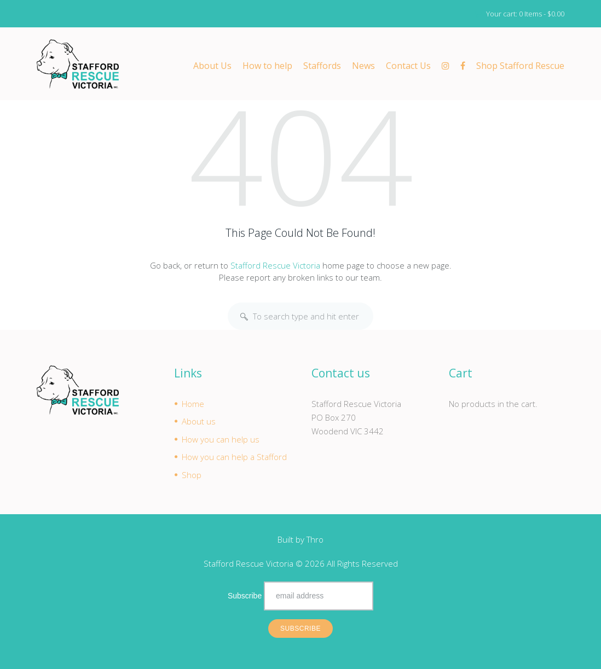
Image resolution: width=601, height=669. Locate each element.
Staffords (322, 66)
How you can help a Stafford (234, 457)
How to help (267, 66)
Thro (315, 539)
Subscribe (245, 596)
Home (193, 403)
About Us (212, 66)
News (363, 66)
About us (199, 421)
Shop (191, 474)
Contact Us (408, 66)
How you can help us (220, 439)
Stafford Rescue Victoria (275, 265)
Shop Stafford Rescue (520, 66)
